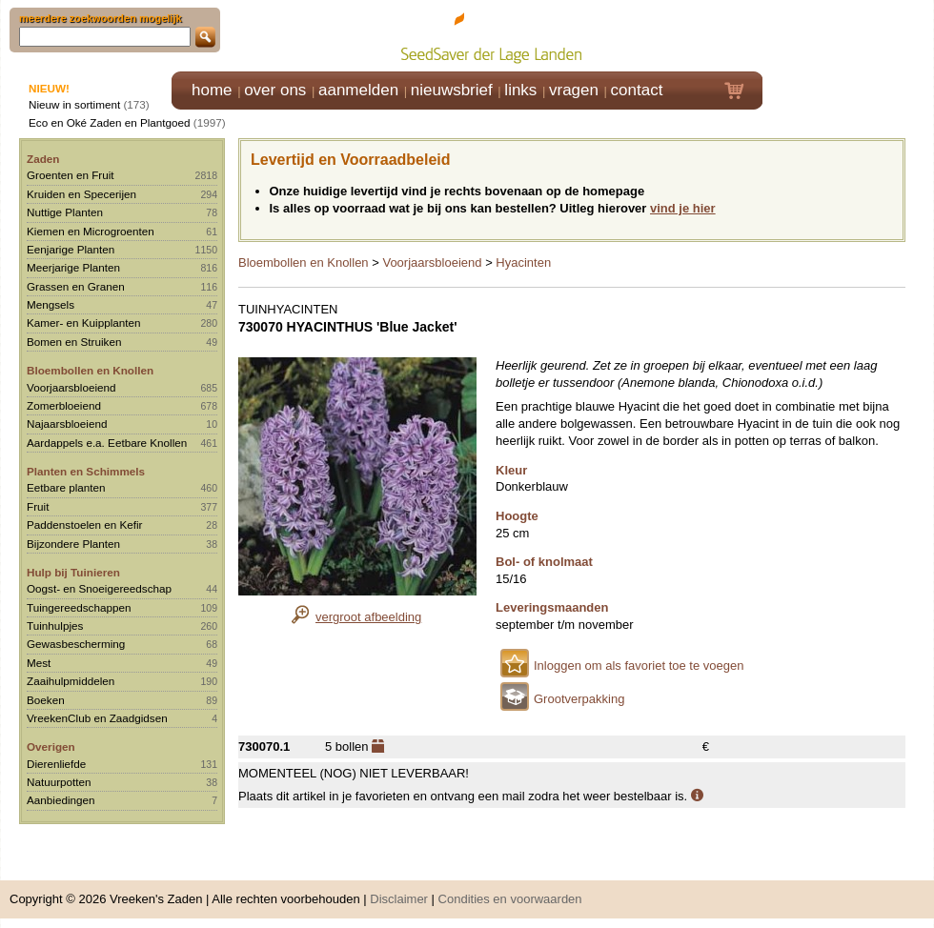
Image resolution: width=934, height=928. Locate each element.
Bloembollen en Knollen (90, 370)
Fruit (38, 506)
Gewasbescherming (76, 643)
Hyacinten (523, 262)
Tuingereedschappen (79, 607)
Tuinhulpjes (55, 625)
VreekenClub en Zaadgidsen (97, 718)
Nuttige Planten (65, 212)
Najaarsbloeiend (67, 423)
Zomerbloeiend (64, 405)
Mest (39, 662)
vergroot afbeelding (368, 617)
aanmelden (358, 90)
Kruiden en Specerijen (81, 194)
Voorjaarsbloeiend (71, 387)
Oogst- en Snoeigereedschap (99, 588)
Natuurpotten (59, 782)
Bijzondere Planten (73, 543)
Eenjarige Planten (70, 249)
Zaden (43, 158)
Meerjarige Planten (73, 267)
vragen (574, 90)
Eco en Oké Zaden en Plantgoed (110, 122)
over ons (275, 90)
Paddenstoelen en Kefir (85, 524)
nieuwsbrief (452, 90)
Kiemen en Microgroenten (90, 231)
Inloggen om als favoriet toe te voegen (638, 665)
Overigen (51, 746)
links (520, 90)
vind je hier (683, 208)
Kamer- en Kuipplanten (84, 322)
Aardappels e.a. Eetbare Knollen (107, 442)
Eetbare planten (66, 487)
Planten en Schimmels (86, 471)
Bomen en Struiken (74, 341)
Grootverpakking (579, 699)
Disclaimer (399, 899)
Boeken (46, 700)
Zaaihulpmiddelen (70, 681)
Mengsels (50, 304)
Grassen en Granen (76, 286)
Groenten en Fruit (70, 175)
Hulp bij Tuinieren (73, 572)
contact (637, 90)
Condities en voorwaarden (510, 899)
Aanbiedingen (61, 800)
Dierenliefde (56, 763)
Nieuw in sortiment (74, 104)
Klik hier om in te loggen (848, 35)
